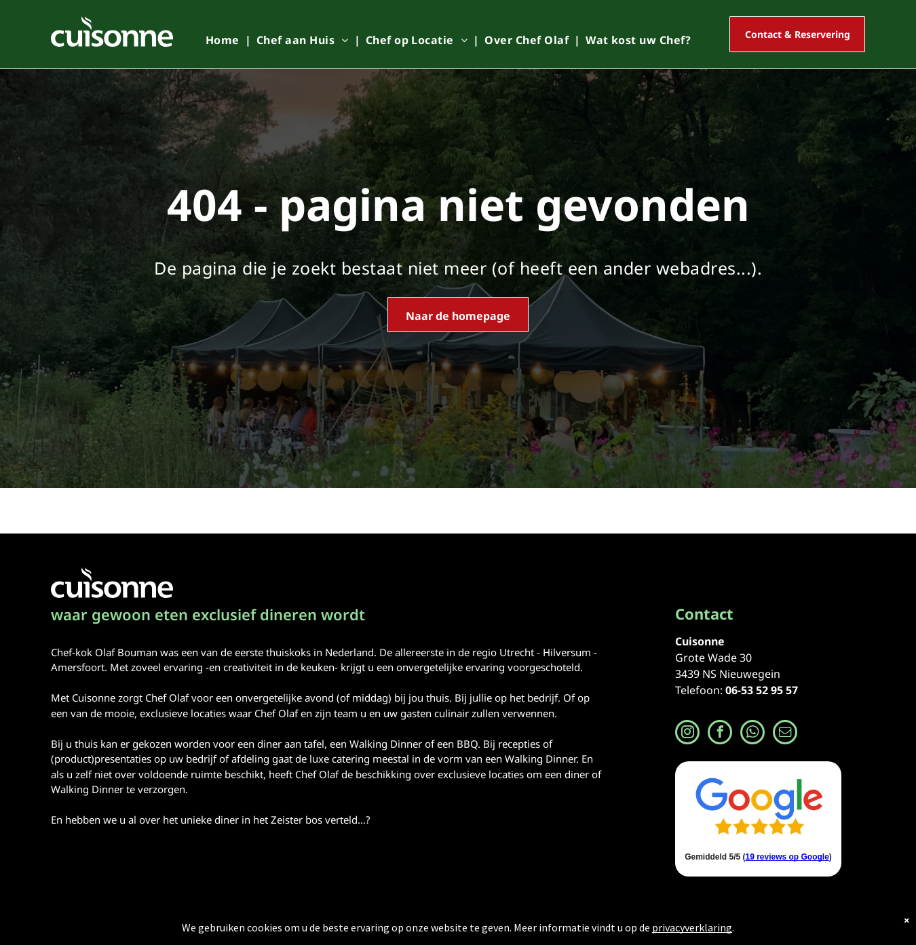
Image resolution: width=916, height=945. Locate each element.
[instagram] (687, 734)
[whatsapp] (752, 734)
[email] (785, 734)
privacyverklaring (692, 927)
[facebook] (720, 734)
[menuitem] (225, 40)
